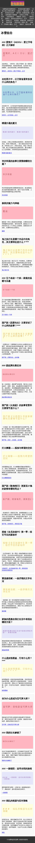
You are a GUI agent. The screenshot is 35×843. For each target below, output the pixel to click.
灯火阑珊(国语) (6, 478)
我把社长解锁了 (7, 760)
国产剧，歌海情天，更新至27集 (12, 524)
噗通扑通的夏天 (7, 153)
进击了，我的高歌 (23, 11)
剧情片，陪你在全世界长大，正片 (16, 18)
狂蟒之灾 (9, 20)
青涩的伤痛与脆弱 (24, 9)
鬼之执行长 (5, 270)
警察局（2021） (22, 16)
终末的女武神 (9, 13)
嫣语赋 (4, 611)
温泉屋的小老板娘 (11, 15)
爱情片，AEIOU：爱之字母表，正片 (13, 71)
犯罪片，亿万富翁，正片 (10, 115)
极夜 (3, 231)
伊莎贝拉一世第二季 (21, 22)
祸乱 (3, 832)
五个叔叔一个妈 (7, 314)
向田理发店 (10, 16)
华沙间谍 (5, 195)
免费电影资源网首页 (9, 9)
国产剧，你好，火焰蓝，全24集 (12, 440)
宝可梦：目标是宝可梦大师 (10, 724)
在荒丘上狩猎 (24, 15)
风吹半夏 (9, 22)
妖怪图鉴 (5, 690)
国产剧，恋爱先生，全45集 (10, 357)
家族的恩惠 (5, 650)
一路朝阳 (5, 792)
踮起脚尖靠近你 (7, 397)
